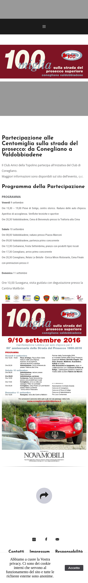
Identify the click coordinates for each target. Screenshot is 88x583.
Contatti (16, 552)
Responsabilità (69, 552)
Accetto (74, 568)
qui (80, 176)
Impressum (40, 552)
